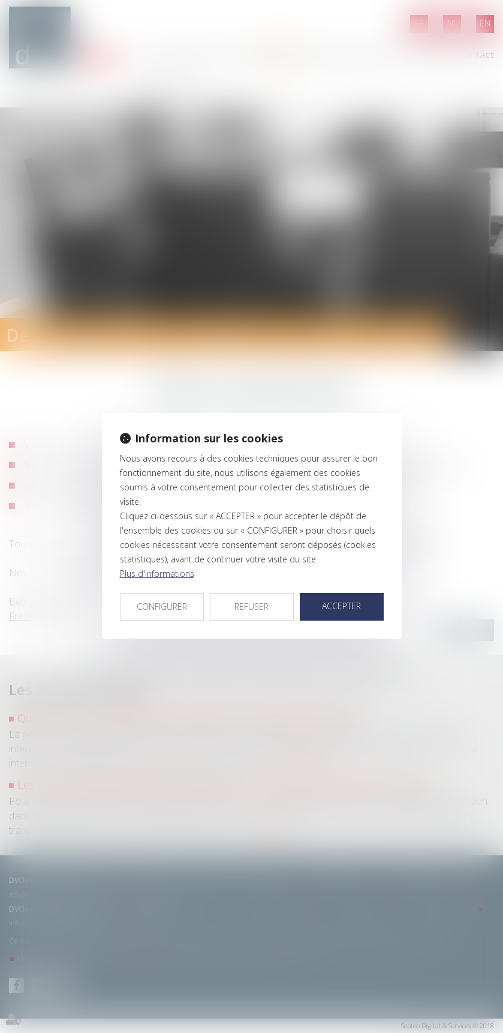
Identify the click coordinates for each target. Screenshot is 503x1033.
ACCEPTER (341, 606)
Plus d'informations (157, 573)
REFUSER (251, 606)
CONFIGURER (162, 606)
